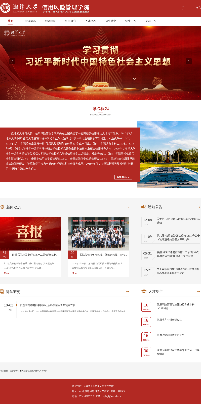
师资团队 (50, 20)
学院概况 (30, 20)
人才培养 (90, 20)
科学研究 (70, 20)
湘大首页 (4, 370)
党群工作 (150, 20)
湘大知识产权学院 (39, 370)
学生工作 (130, 20)
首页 (10, 20)
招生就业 (110, 20)
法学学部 (14, 370)
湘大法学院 (25, 370)
